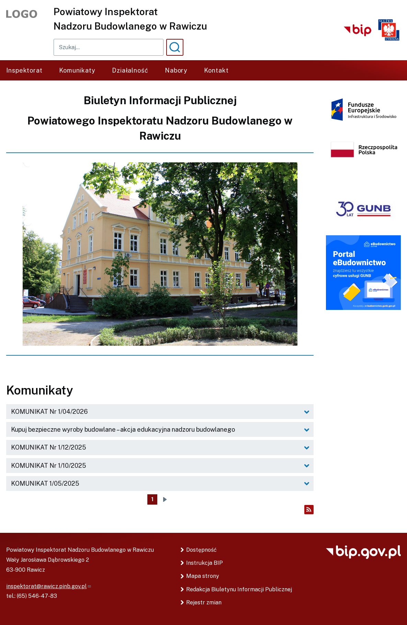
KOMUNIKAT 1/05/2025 (45, 483)
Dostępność (201, 550)
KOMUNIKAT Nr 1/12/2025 (48, 447)
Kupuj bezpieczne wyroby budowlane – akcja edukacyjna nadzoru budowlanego (123, 429)
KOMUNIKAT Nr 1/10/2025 (48, 465)
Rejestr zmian (204, 602)
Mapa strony (202, 576)
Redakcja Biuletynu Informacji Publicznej (239, 589)
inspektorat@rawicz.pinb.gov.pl (48, 586)
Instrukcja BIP (204, 563)
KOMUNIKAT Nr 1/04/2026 (49, 411)
